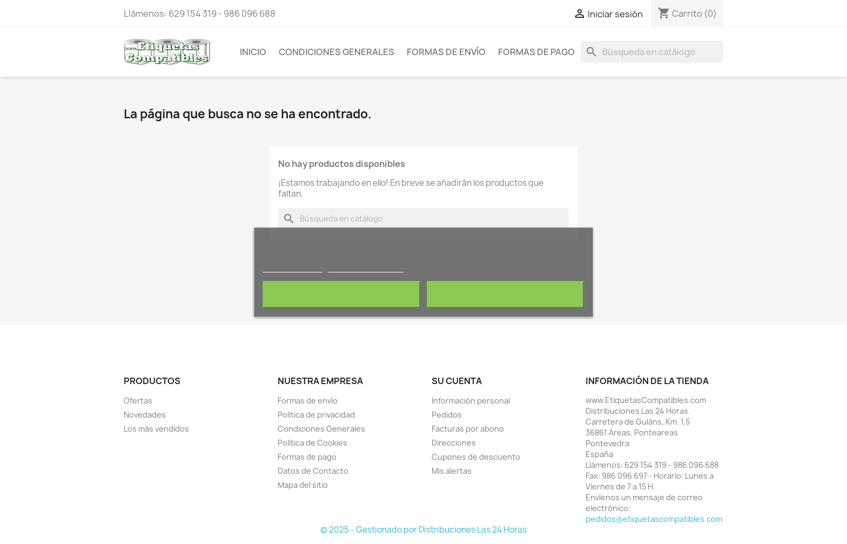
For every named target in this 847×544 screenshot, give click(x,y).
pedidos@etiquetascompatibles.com (654, 519)
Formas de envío (446, 52)
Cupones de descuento (476, 457)
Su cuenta (457, 381)
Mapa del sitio (303, 485)
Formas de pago (536, 52)
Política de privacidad (316, 414)
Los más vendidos (156, 429)
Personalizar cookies (365, 267)
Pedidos (447, 414)
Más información (292, 267)
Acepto (506, 294)
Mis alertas (452, 471)
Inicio (253, 52)
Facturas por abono (468, 429)
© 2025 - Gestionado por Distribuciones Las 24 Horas (423, 529)
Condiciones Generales (336, 52)
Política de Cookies (312, 443)
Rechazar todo (342, 294)
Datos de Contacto (313, 471)
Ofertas (138, 400)
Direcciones (454, 443)
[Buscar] (652, 52)
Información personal (471, 400)
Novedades (145, 414)
